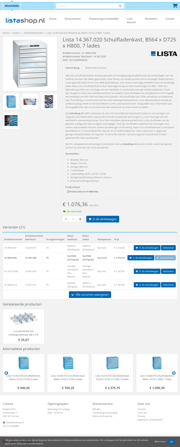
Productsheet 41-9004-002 (82, 191)
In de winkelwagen (103, 219)
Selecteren (168, 247)
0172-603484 (11, 426)
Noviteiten (151, 18)
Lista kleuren (131, 20)
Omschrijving (72, 67)
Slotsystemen (73, 18)
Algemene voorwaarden (150, 419)
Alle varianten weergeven (90, 295)
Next (173, 373)
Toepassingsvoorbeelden (104, 18)
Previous (6, 373)
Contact (170, 18)
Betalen (97, 409)
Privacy (141, 416)
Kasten (16, 32)
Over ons (142, 412)
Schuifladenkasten (33, 32)
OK (171, 441)
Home (52, 18)
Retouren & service (102, 416)
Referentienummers (95, 67)
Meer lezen (160, 441)
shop (25, 20)
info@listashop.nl (13, 422)
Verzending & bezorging (105, 412)
